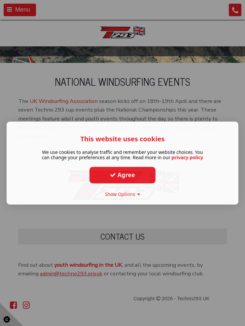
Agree (122, 175)
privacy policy (187, 157)
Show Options (122, 194)
